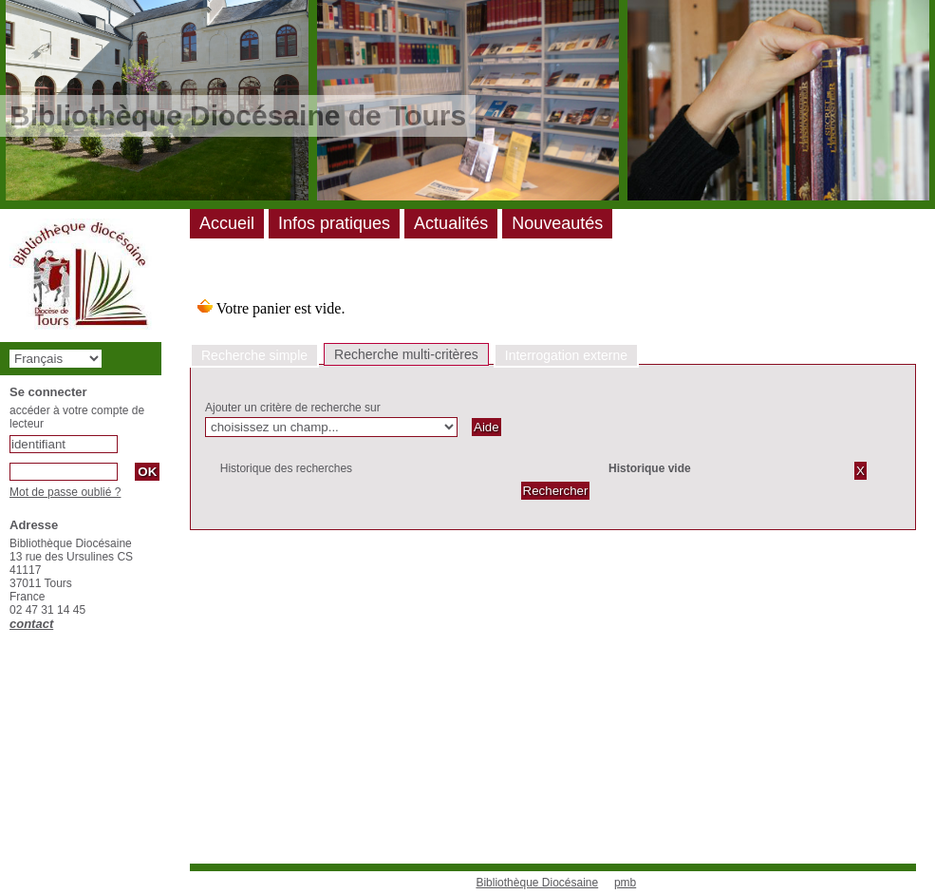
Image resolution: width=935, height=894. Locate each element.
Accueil (226, 223)
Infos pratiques (334, 223)
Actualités (451, 223)
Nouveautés (557, 223)
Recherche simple (254, 355)
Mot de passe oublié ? (65, 492)
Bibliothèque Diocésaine (537, 882)
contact (31, 624)
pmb (625, 882)
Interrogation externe (566, 355)
